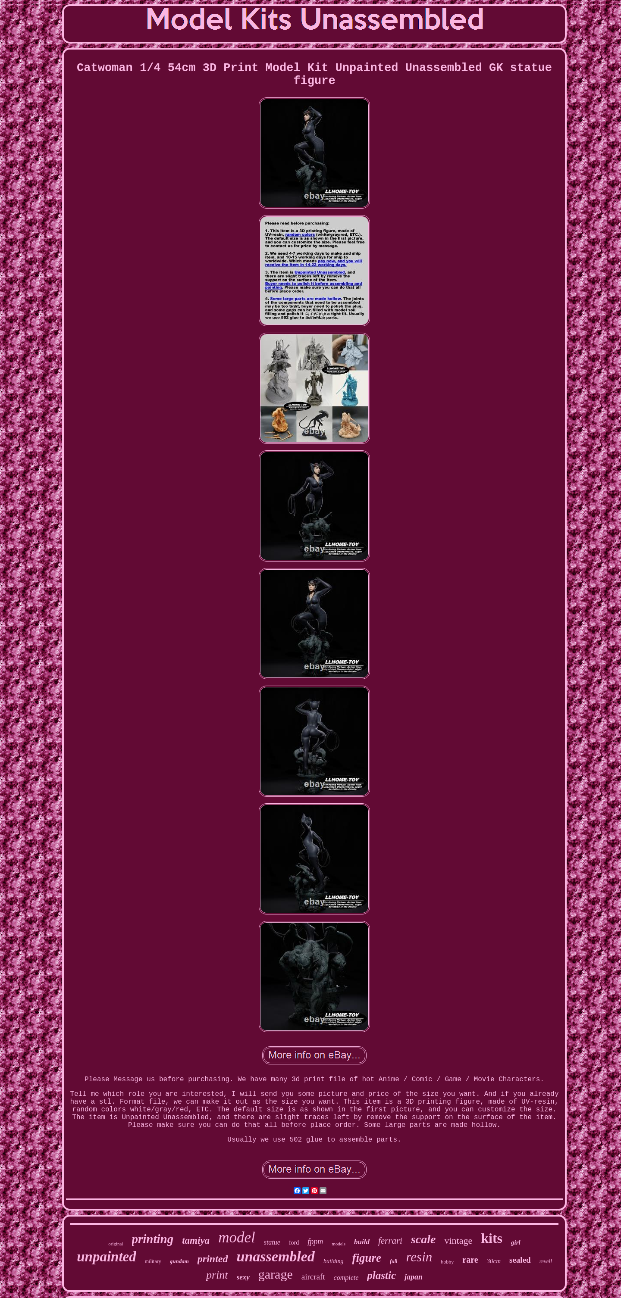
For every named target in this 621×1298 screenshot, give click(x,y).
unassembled (276, 1256)
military (153, 1261)
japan (414, 1277)
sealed (520, 1259)
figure (367, 1257)
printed (213, 1258)
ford (294, 1242)
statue (272, 1242)
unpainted (106, 1256)
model (236, 1237)
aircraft (313, 1276)
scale (423, 1239)
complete (346, 1277)
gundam (179, 1261)
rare (470, 1259)
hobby (447, 1262)
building (333, 1261)
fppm (315, 1241)
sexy (243, 1277)
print (217, 1275)
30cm (494, 1260)
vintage (458, 1240)
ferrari (390, 1241)
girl (516, 1242)
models (338, 1243)
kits (491, 1238)
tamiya (196, 1240)
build (362, 1242)
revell (545, 1261)
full (393, 1261)
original (115, 1243)
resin (419, 1256)
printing (153, 1239)
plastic (381, 1275)
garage (275, 1274)
